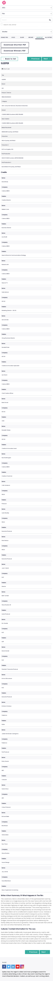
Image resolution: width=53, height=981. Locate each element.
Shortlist (39, 37)
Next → (46, 59)
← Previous (33, 59)
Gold (13, 37)
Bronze (31, 37)
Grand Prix (4, 37)
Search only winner (10, 25)
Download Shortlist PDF (15, 45)
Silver (22, 37)
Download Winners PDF (15, 51)
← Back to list (9, 59)
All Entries (48, 37)
